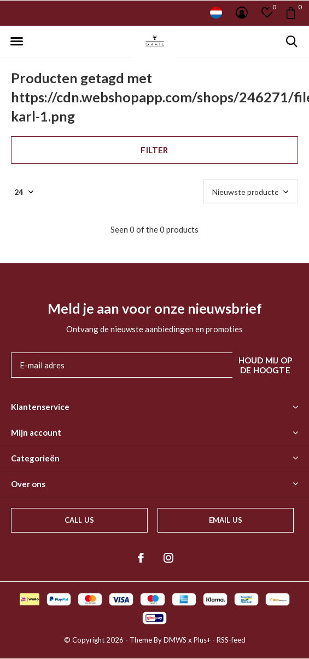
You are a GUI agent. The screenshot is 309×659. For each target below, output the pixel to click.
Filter (154, 150)
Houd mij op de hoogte (265, 365)
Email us (225, 520)
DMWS (175, 639)
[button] (16, 41)
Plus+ (202, 639)
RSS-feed (231, 639)
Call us (79, 520)
